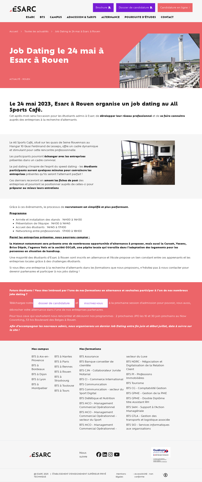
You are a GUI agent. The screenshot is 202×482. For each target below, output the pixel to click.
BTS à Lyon (39, 379)
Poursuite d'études (140, 17)
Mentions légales (121, 475)
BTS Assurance (89, 356)
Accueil (13, 31)
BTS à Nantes (63, 356)
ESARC (30, 17)
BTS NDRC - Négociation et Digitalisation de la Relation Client (145, 365)
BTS (42, 17)
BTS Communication (93, 384)
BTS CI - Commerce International (101, 379)
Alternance (110, 17)
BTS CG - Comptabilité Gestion (146, 388)
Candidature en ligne (174, 7)
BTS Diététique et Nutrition (97, 398)
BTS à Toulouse (64, 385)
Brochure (103, 7)
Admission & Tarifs (81, 17)
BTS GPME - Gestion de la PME (146, 393)
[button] (166, 475)
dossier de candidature (54, 303)
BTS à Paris (61, 361)
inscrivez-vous (93, 303)
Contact (167, 17)
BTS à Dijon (39, 374)
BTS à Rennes (63, 366)
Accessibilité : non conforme (143, 475)
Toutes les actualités (36, 31)
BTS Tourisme (135, 383)
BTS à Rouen (62, 371)
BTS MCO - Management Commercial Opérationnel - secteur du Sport (98, 415)
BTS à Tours (61, 390)
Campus (56, 17)
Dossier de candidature (136, 7)
